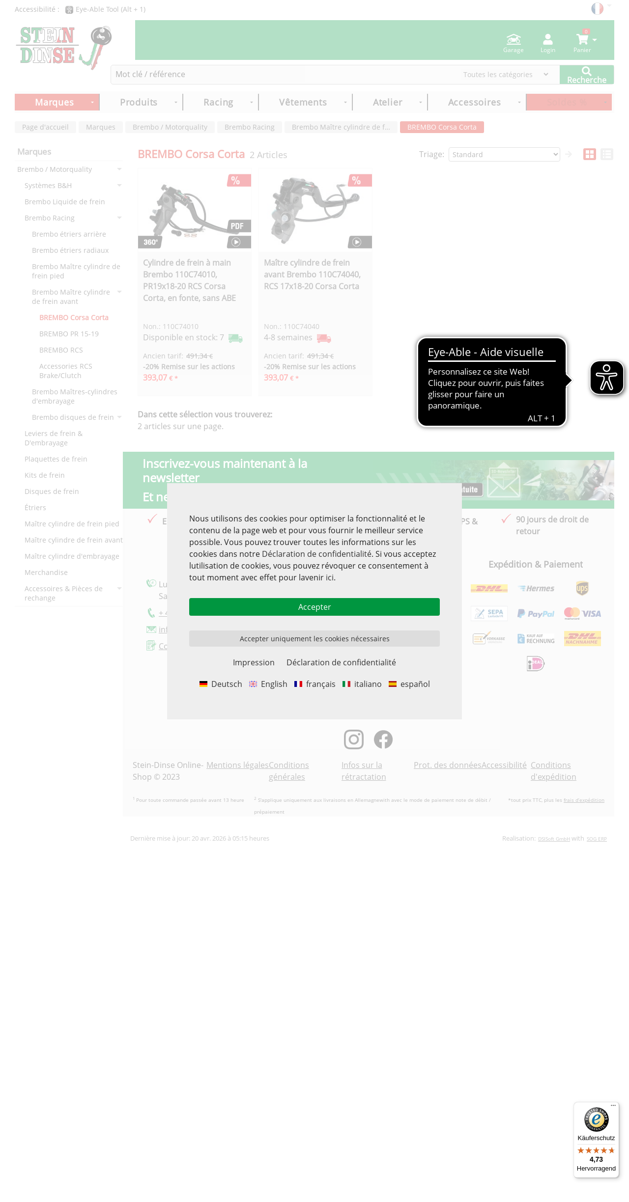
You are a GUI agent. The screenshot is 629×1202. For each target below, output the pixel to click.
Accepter (314, 606)
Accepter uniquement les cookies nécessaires (315, 638)
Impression (254, 662)
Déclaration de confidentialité (317, 553)
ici (330, 577)
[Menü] (613, 1108)
